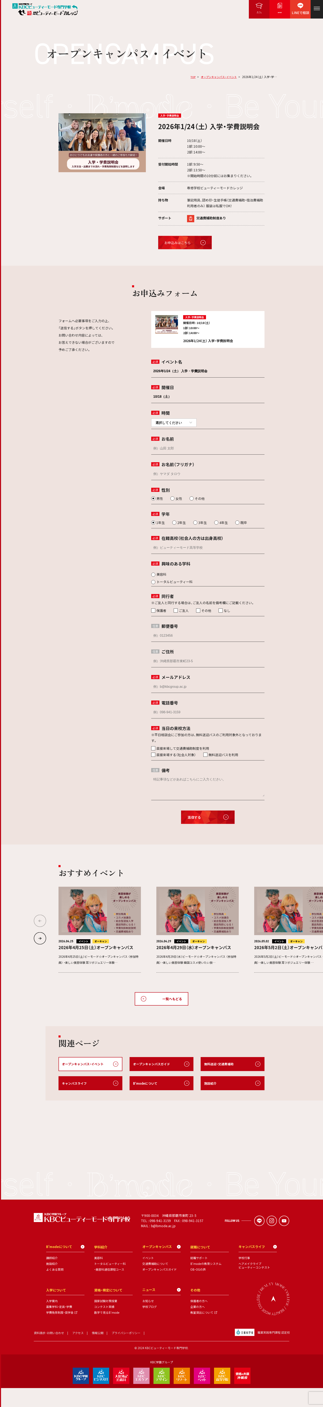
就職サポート (199, 1277)
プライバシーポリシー (126, 1352)
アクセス (78, 1352)
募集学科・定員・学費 (59, 1326)
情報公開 (97, 1352)
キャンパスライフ (75, 1083)
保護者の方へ (199, 1320)
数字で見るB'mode (106, 1331)
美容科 (98, 1277)
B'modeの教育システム (205, 1283)
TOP (190, 77)
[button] (40, 938)
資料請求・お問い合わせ (49, 1352)
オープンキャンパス (161, 1266)
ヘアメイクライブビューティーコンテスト (254, 1284)
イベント (148, 1277)
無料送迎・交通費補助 (220, 1064)
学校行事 (244, 1277)
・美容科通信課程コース (109, 1288)
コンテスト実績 (104, 1326)
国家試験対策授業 (105, 1320)
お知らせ (148, 1320)
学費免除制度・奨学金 (60, 1331)
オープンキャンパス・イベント (217, 77)
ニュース (161, 1309)
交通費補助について (155, 1283)
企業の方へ (197, 1326)
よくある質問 (54, 1288)
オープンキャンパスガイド (152, 1064)
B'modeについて (146, 1083)
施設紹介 (210, 1083)
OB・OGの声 (198, 1288)
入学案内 (52, 1320)
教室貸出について (201, 1331)
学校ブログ (149, 1326)
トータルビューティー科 (110, 1283)
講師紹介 (52, 1277)
